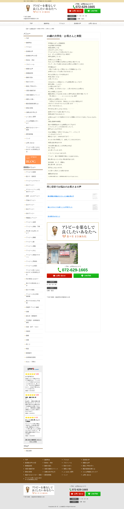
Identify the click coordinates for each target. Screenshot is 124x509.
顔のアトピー (30, 185)
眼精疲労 (29, 353)
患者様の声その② (31, 55)
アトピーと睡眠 (31, 237)
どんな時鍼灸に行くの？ (32, 122)
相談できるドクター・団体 (33, 129)
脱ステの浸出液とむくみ (33, 284)
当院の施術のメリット (33, 95)
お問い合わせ (93, 23)
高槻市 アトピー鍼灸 (32, 307)
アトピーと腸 (30, 241)
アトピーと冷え (31, 250)
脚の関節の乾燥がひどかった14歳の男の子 (61, 196)
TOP (31, 23)
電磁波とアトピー (31, 218)
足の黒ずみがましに (54, 216)
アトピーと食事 (31, 222)
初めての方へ (30, 82)
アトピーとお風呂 (31, 265)
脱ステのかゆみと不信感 (33, 302)
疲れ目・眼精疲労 (31, 316)
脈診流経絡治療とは (32, 103)
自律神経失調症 (31, 357)
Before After (30, 60)
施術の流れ (29, 77)
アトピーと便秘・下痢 (33, 226)
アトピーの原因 (31, 172)
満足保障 (29, 451)
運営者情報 (29, 134)
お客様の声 (33, 28)
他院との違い (30, 99)
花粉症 (28, 331)
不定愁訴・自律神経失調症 (33, 321)
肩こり (28, 344)
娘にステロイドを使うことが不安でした (60, 207)
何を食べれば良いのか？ (32, 232)
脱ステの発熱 (30, 289)
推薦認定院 (29, 73)
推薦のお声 (29, 68)
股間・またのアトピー (33, 196)
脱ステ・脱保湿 (31, 176)
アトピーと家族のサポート (33, 256)
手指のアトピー (31, 200)
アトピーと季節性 (31, 261)
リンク (28, 138)
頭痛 (27, 311)
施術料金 (46, 23)
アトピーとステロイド (33, 180)
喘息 (27, 348)
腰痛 (27, 335)
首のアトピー (30, 209)
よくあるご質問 (31, 116)
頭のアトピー (30, 213)
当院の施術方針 (31, 90)
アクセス (62, 23)
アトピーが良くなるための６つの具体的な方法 (33, 149)
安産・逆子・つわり (32, 327)
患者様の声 (77, 23)
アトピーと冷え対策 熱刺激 (33, 295)
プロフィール (30, 64)
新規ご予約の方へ (31, 86)
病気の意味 (29, 108)
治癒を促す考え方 (31, 112)
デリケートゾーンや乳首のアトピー (33, 190)
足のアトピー (30, 204)
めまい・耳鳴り (31, 361)
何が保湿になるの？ (32, 279)
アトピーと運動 (31, 246)
